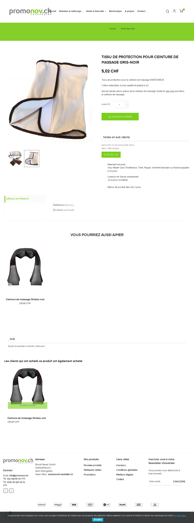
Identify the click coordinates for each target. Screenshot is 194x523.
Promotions (89, 474)
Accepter (98, 520)
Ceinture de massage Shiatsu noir (25, 299)
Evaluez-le (111, 154)
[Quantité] (119, 104)
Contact (120, 479)
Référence (59, 205)
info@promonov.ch (18, 475)
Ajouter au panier (120, 116)
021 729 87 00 (14, 479)
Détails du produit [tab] (20, 199)
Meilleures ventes (92, 470)
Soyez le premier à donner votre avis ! (26, 346)
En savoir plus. (180, 516)
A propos (121, 465)
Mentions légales (124, 474)
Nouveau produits (93, 465)
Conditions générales (127, 470)
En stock (58, 210)
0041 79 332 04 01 (16, 482)
